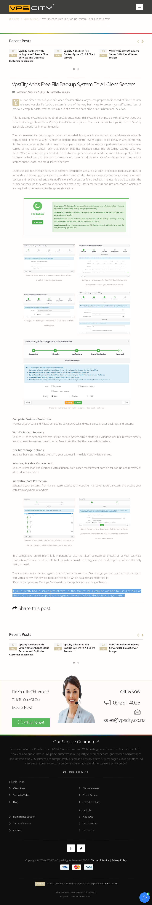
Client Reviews (90, 795)
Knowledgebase (91, 802)
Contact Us (89, 830)
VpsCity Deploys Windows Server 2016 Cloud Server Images (124, 54)
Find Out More (76, 772)
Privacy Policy (119, 860)
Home (14, 19)
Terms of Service (22, 823)
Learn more (110, 883)
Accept (40, 883)
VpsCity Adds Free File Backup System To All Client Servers (79, 54)
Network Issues (91, 788)
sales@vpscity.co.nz (124, 719)
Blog (15, 802)
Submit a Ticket (21, 795)
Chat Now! (31, 722)
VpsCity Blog (31, 19)
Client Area (19, 788)
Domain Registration (24, 816)
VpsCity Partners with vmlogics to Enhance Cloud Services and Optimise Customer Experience (29, 56)
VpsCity (66, 92)
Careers (17, 830)
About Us (88, 816)
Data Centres (90, 823)
